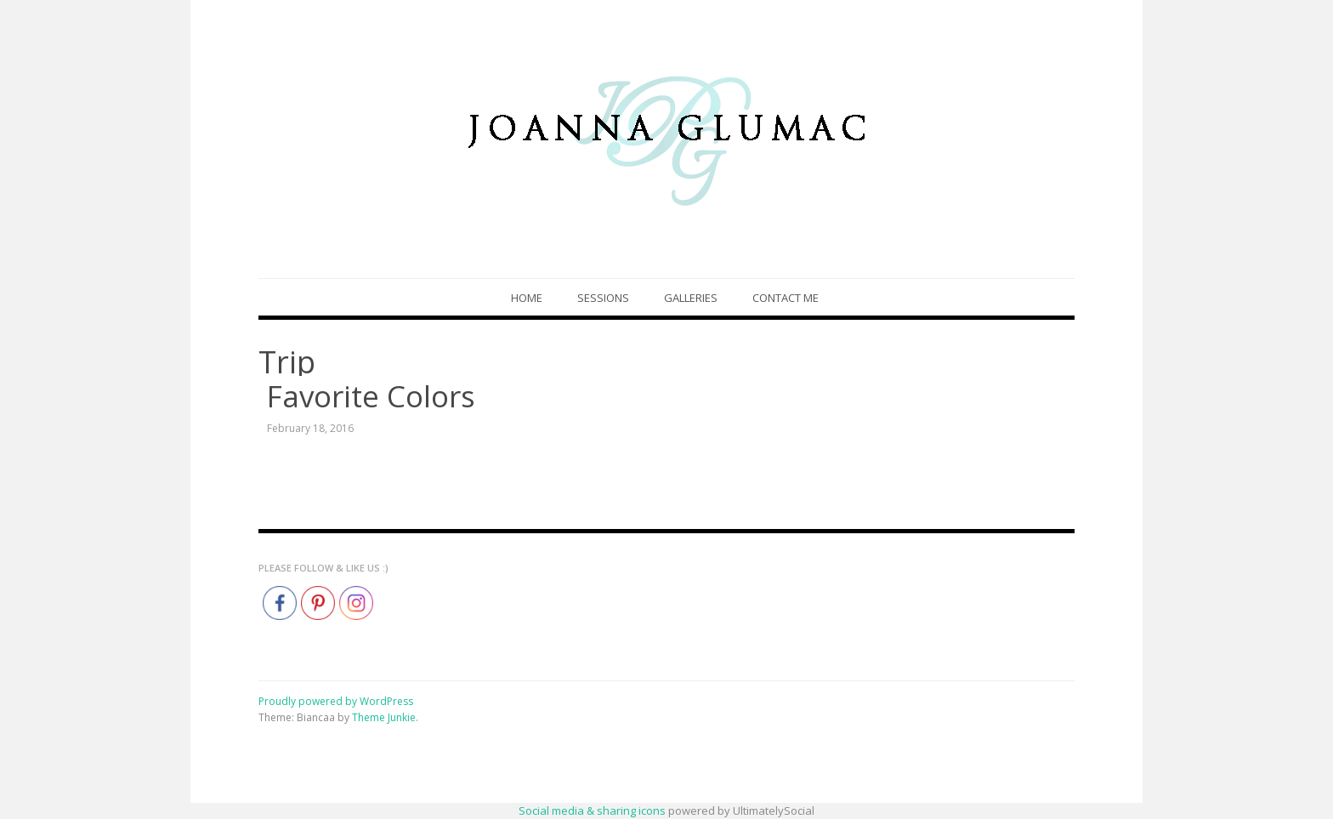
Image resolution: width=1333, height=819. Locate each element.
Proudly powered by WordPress (335, 701)
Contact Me (785, 297)
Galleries (691, 297)
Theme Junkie (384, 717)
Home (526, 297)
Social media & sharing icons (593, 810)
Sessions (603, 297)
